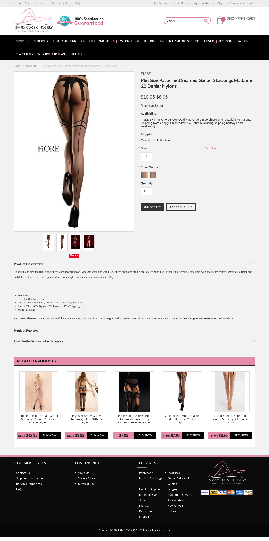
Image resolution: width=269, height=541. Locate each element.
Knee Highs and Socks (174, 41)
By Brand (60, 54)
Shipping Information (29, 478)
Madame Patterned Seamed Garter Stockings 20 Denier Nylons (182, 419)
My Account (161, 3)
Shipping (41, 3)
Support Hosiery (203, 41)
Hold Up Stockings (64, 41)
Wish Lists (208, 3)
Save (76, 255)
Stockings (41, 41)
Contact (56, 3)
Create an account (242, 3)
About (28, 3)
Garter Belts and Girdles (97, 41)
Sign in (222, 3)
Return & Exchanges (29, 484)
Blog (68, 3)
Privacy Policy (86, 478)
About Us (83, 473)
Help (195, 3)
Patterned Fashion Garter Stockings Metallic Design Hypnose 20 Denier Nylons (134, 419)
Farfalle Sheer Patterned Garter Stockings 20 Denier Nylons (230, 419)
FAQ (77, 3)
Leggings (150, 41)
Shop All (76, 54)
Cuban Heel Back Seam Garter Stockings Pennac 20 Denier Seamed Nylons (39, 419)
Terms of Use (86, 484)
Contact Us (23, 473)
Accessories (226, 41)
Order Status (181, 3)
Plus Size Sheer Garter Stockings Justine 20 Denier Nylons (87, 419)
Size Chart (212, 148)
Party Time (43, 54)
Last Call (244, 41)
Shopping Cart (241, 18)
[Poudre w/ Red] (145, 173)
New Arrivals (24, 54)
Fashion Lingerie (129, 41)
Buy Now (50, 435)
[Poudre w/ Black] (153, 173)
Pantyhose (23, 41)
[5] (146, 156)
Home (17, 3)
